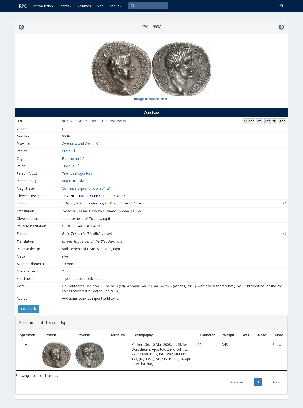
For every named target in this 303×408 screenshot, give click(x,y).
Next (277, 382)
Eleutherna (70, 158)
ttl (274, 121)
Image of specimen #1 (151, 98)
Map (100, 6)
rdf (267, 121)
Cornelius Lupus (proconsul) (84, 188)
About (115, 6)
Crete (66, 151)
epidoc (249, 121)
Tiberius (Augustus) (77, 173)
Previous (237, 382)
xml (259, 121)
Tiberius (68, 166)
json (282, 121)
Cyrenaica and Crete (77, 143)
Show (277, 344)
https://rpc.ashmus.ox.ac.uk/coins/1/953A (94, 120)
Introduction (43, 6)
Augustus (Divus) (75, 181)
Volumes (84, 6)
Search (65, 6)
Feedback (28, 308)
